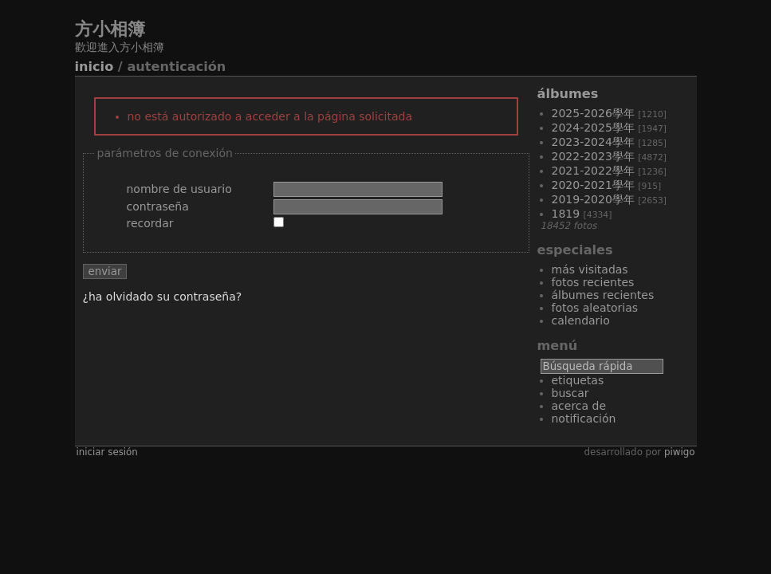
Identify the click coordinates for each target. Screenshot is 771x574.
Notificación (584, 418)
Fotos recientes (593, 282)
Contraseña (158, 206)
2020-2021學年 (593, 185)
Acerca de (579, 405)
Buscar (570, 393)
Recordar (150, 223)
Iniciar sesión (107, 452)
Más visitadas (590, 269)
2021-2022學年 (593, 170)
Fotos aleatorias (595, 307)
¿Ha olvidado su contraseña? (162, 296)
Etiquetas (578, 380)
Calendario (581, 320)
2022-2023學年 (593, 156)
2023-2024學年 (593, 142)
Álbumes (568, 93)
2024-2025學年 (593, 127)
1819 (566, 213)
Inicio (94, 66)
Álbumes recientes (603, 295)
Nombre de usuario (179, 189)
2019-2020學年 (593, 199)
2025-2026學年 (593, 113)
